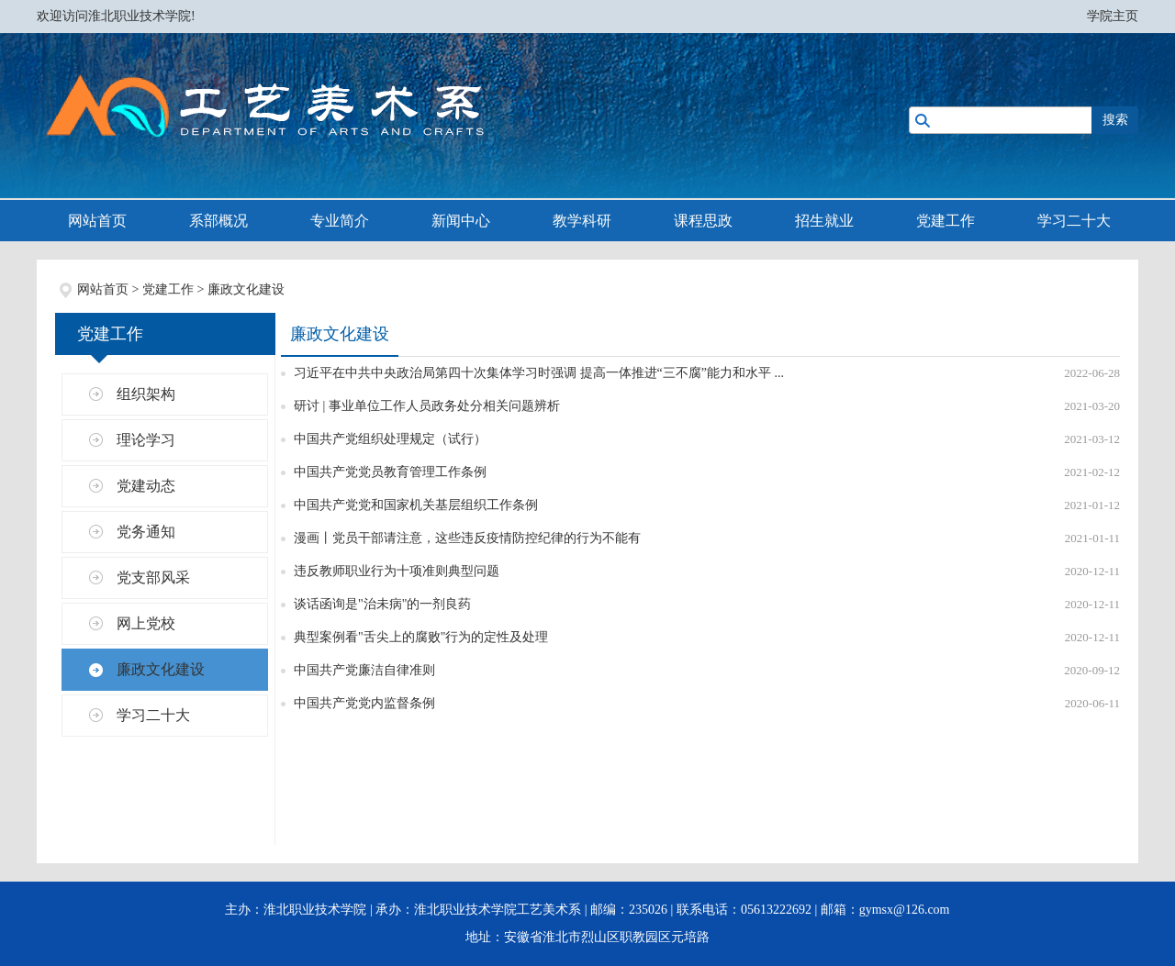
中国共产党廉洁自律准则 (364, 670)
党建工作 (945, 220)
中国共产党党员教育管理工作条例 (390, 472)
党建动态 (146, 486)
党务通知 (146, 531)
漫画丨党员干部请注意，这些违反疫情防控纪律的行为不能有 (467, 538)
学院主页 (1112, 16)
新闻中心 (460, 220)
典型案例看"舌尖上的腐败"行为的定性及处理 (421, 637)
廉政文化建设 (246, 289)
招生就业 (824, 220)
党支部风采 (153, 577)
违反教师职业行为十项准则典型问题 (396, 571)
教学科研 (582, 220)
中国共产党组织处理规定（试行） (390, 439)
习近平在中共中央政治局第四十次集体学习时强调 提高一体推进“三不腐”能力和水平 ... (539, 373)
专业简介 (339, 220)
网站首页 (97, 220)
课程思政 (703, 220)
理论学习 (146, 440)
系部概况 (218, 220)
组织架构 (146, 394)
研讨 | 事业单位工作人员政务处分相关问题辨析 (427, 406)
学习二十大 (1074, 220)
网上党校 (146, 623)
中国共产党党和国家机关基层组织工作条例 (416, 505)
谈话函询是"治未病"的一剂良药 (382, 604)
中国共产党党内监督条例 (364, 703)
